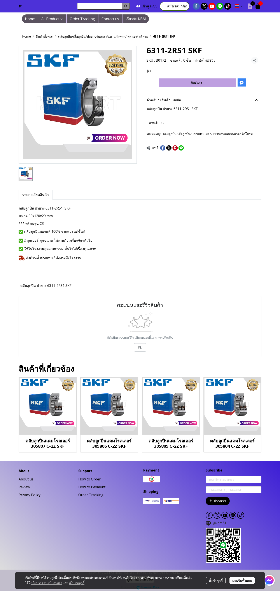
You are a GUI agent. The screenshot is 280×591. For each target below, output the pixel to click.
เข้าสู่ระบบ (147, 6)
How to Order (89, 479)
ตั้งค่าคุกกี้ (216, 580)
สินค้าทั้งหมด (44, 36)
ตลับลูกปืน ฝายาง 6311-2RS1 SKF (45, 285)
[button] (103, 6)
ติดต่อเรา (197, 82)
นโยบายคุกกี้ (76, 583)
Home (26, 36)
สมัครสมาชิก (174, 6)
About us (26, 479)
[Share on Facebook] (162, 148)
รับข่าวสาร (217, 501)
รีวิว (140, 347)
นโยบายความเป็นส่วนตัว (46, 583)
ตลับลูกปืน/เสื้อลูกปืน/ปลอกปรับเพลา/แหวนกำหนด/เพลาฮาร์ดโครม (103, 36)
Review (24, 487)
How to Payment (91, 487)
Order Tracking (90, 494)
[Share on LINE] (181, 148)
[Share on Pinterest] (175, 148)
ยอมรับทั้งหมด (242, 580)
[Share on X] (169, 148)
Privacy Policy (29, 494)
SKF (163, 123)
